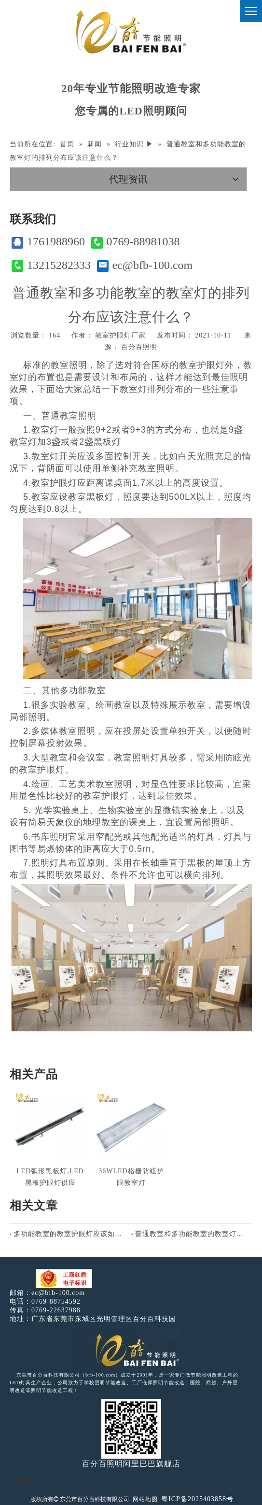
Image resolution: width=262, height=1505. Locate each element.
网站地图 (145, 1499)
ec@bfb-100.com (145, 265)
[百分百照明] (131, 31)
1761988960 (48, 241)
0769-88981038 (135, 241)
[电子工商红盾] (64, 1279)
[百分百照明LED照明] (131, 1349)
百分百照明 (139, 347)
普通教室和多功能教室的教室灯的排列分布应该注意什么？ (192, 1234)
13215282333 (51, 265)
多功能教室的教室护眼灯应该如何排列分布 (70, 1234)
